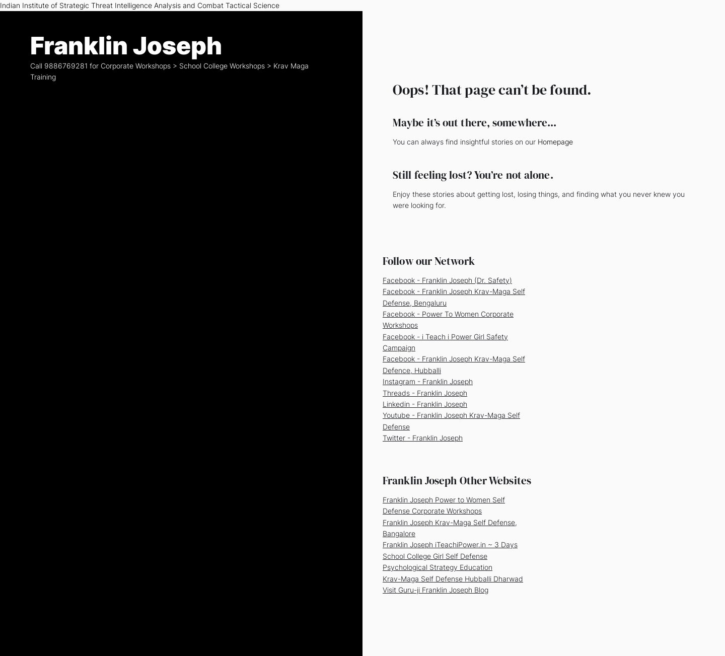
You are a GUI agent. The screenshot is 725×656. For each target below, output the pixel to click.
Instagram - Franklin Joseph (428, 381)
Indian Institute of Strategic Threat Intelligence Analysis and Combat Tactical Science (139, 5)
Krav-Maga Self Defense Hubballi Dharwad (453, 578)
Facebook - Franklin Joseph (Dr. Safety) (447, 280)
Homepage (555, 141)
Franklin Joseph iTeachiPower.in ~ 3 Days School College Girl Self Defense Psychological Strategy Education (450, 555)
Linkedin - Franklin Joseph (425, 404)
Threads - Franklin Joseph (425, 393)
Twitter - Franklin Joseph (423, 437)
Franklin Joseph (126, 45)
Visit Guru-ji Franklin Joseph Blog (435, 590)
